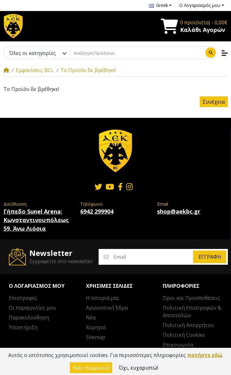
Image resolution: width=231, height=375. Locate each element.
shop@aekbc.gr (178, 211)
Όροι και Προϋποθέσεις (191, 297)
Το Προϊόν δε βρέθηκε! (88, 70)
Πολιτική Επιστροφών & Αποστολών (192, 311)
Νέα (90, 317)
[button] (160, 5)
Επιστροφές (23, 297)
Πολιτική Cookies (184, 334)
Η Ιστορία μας (102, 297)
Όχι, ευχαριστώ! (138, 367)
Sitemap (95, 337)
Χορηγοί (96, 327)
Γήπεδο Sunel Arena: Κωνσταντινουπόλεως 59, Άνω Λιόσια (36, 220)
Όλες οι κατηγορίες (32, 53)
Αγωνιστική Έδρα (107, 307)
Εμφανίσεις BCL (35, 70)
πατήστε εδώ (204, 355)
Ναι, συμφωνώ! (91, 367)
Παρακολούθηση (29, 317)
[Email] (153, 257)
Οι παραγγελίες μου (32, 307)
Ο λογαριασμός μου (36, 286)
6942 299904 (96, 211)
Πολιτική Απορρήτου (188, 325)
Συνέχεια (214, 101)
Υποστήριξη (23, 327)
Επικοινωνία (178, 344)
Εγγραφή (209, 256)
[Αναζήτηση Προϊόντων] (137, 53)
